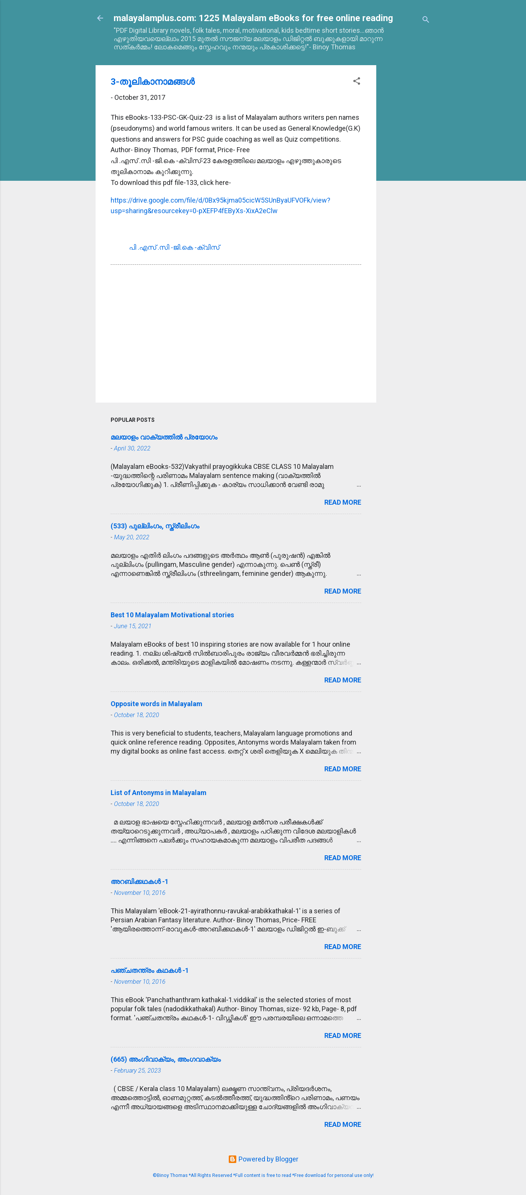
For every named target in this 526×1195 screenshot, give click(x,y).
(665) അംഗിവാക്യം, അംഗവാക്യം (166, 1059)
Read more (342, 502)
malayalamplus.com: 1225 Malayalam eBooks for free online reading (253, 18)
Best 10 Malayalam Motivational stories (172, 615)
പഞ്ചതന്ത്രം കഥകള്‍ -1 (150, 970)
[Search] (425, 20)
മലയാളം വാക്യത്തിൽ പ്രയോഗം (164, 437)
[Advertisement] (406, 178)
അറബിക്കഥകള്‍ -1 (140, 881)
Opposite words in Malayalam (156, 704)
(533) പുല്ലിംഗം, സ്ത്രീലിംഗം (155, 526)
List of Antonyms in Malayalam (159, 793)
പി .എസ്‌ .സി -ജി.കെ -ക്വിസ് (174, 247)
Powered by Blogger (263, 1159)
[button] (356, 82)
